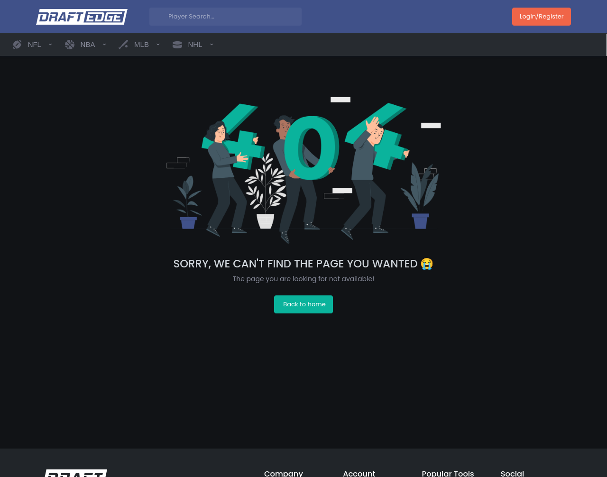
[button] (32, 44)
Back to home (304, 304)
